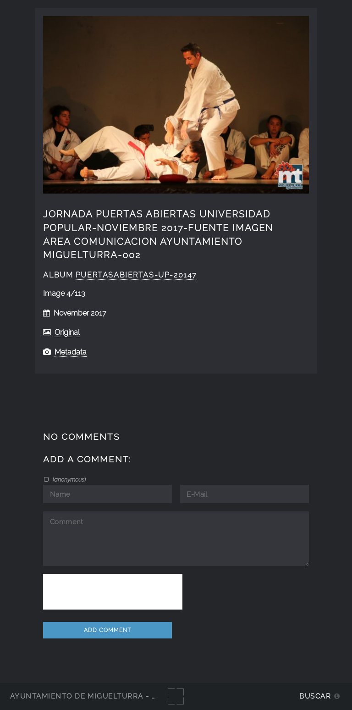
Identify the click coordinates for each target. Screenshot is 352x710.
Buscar (315, 696)
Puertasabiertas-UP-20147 (136, 275)
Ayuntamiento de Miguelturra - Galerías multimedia (125, 696)
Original (67, 332)
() (68, 479)
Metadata (71, 352)
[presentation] (112, 592)
